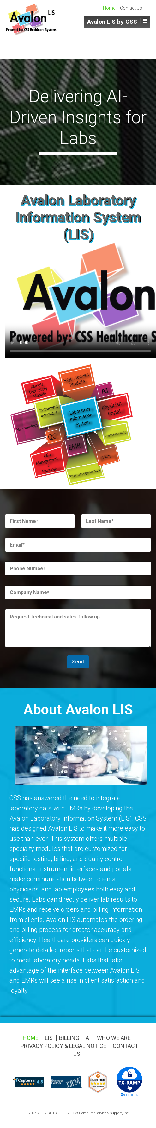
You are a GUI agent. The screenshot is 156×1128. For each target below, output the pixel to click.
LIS (49, 1038)
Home (109, 7)
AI (88, 1038)
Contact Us (131, 7)
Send (78, 661)
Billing (69, 1038)
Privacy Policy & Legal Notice (63, 1045)
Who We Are (114, 1038)
